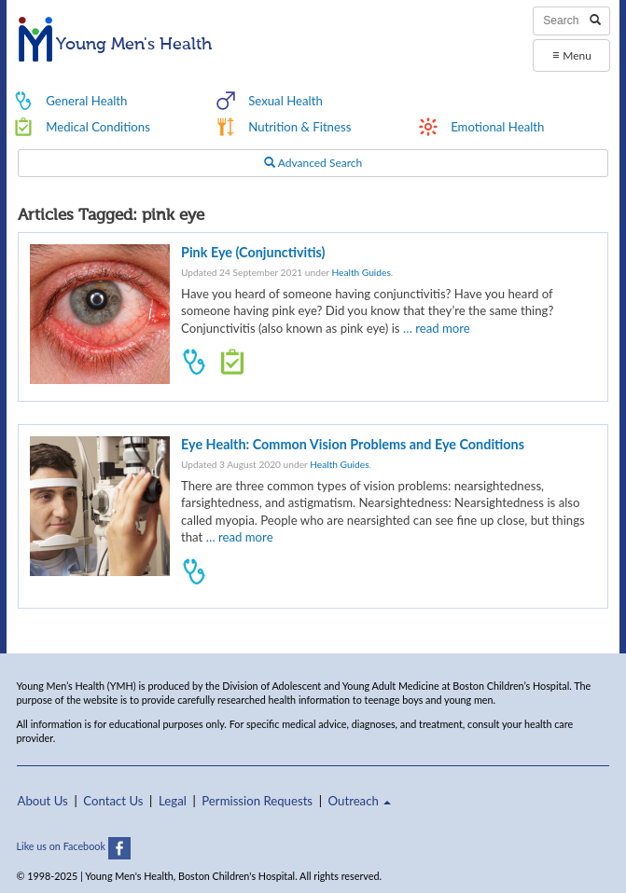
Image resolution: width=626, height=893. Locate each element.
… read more (436, 328)
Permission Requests (257, 800)
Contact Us (113, 800)
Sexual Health (285, 100)
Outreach (360, 800)
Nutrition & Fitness (299, 126)
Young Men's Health (115, 44)
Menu (571, 54)
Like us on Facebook (74, 846)
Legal (173, 800)
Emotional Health (497, 126)
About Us (43, 800)
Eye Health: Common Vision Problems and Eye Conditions (352, 444)
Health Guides (360, 272)
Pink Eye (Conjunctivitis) (253, 252)
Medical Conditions (98, 126)
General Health (86, 100)
